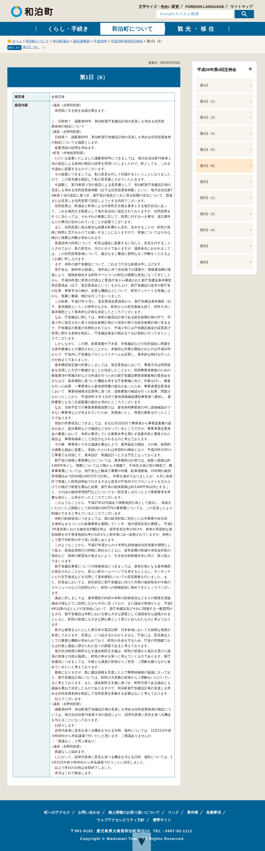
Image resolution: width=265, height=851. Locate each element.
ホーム (17, 41)
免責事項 (213, 812)
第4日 (204, 262)
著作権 (192, 812)
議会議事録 (81, 41)
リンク (173, 812)
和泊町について (37, 41)
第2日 (204, 182)
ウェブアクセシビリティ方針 (120, 820)
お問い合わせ (89, 812)
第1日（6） (31, 47)
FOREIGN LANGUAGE (204, 7)
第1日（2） (208, 101)
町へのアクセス (57, 812)
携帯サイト (162, 820)
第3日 (204, 246)
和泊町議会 (61, 41)
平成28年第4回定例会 (127, 41)
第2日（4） (208, 230)
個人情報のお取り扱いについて (134, 812)
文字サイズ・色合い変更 (159, 7)
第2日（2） (208, 198)
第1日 (204, 85)
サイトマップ (241, 7)
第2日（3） (208, 214)
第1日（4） (208, 133)
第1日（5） (208, 149)
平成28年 (100, 41)
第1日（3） (208, 117)
